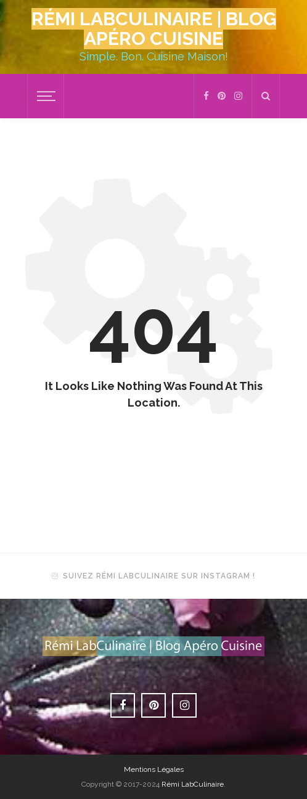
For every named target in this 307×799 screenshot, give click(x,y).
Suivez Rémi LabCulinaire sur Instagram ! (159, 576)
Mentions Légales (154, 769)
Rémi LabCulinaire (193, 784)
